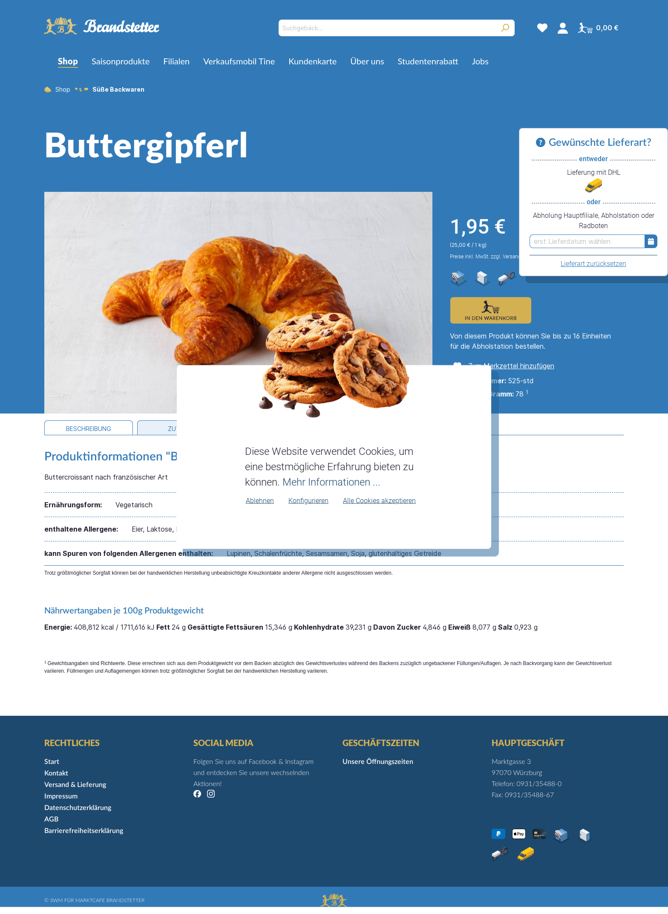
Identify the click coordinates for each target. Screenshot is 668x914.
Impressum (61, 796)
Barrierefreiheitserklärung (83, 830)
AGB (51, 819)
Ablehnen (260, 500)
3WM (56, 900)
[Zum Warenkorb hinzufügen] (491, 310)
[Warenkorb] (598, 28)
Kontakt (56, 773)
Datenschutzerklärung (77, 807)
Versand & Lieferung (75, 784)
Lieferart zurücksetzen (593, 264)
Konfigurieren (308, 500)
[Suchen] (505, 28)
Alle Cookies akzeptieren (379, 500)
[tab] (88, 427)
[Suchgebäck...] (387, 28)
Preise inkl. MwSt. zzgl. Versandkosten (493, 257)
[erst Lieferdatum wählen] (587, 241)
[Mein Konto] (563, 28)
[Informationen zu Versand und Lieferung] (542, 142)
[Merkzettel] (542, 28)
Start (51, 761)
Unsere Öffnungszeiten (378, 761)
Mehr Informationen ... (331, 482)
